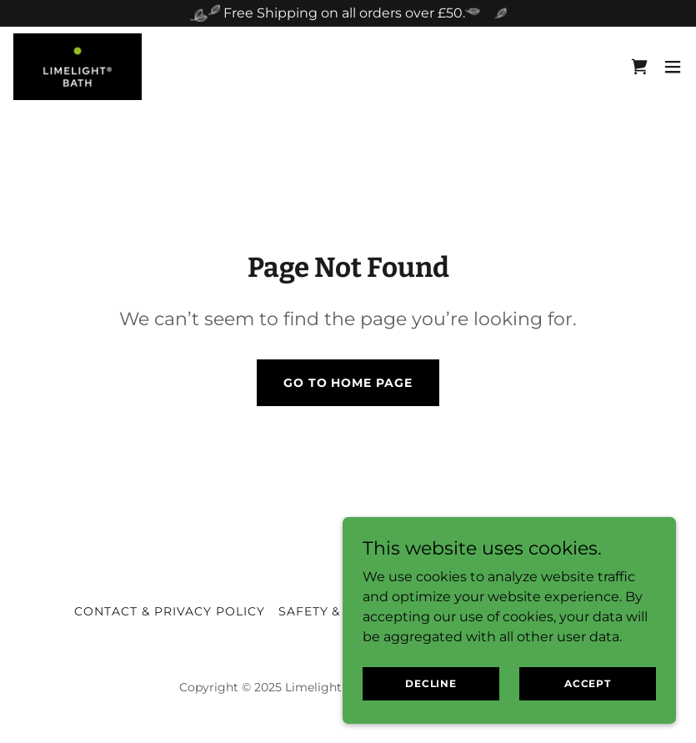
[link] (77, 66)
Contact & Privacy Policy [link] (169, 611)
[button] (672, 66)
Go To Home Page (348, 382)
